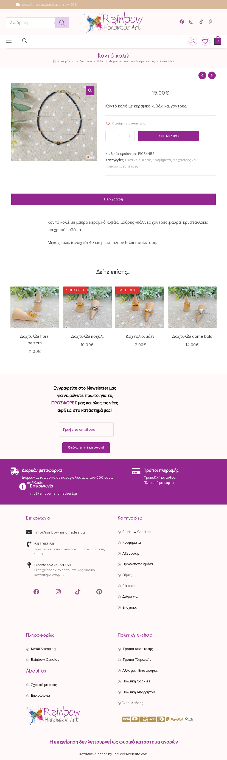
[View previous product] (202, 75)
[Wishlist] (203, 41)
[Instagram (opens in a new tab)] (192, 21)
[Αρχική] (54, 61)
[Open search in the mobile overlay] (37, 22)
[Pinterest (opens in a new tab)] (211, 21)
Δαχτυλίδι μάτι (140, 336)
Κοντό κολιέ (166, 61)
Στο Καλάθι (168, 136)
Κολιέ (146, 160)
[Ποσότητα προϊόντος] (120, 136)
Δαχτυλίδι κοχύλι (87, 336)
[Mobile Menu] (9, 41)
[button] (90, 90)
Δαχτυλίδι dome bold (192, 336)
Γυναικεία (133, 160)
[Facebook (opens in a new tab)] (183, 21)
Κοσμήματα (162, 160)
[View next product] (212, 75)
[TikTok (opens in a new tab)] (202, 21)
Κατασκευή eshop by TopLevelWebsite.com (113, 754)
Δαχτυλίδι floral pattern (34, 340)
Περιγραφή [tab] (113, 199)
